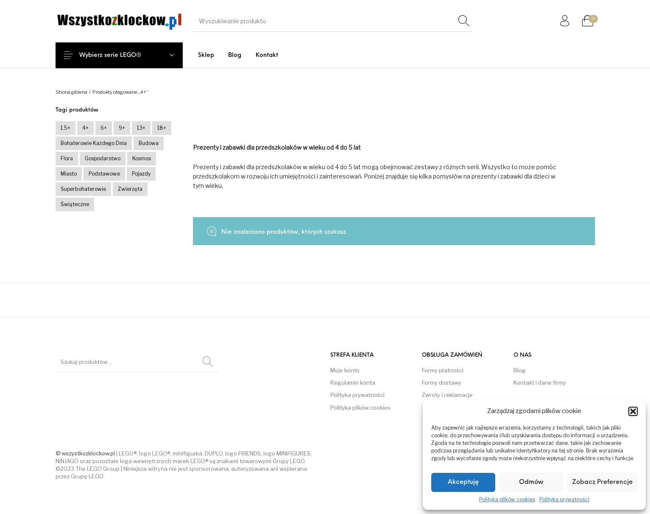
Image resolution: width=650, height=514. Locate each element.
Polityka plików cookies (507, 499)
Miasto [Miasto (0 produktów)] (69, 173)
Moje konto (345, 370)
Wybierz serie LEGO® (117, 55)
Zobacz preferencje (602, 482)
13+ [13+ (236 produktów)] (141, 128)
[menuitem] (206, 55)
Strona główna (71, 92)
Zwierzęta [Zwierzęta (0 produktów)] (130, 189)
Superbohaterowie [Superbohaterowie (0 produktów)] (83, 189)
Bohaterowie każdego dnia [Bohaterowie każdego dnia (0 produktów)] (94, 143)
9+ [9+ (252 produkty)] (122, 128)
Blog (519, 370)
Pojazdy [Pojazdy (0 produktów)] (141, 173)
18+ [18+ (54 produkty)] (161, 128)
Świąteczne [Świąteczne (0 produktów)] (75, 204)
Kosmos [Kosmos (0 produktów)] (141, 158)
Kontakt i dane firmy (539, 382)
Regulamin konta (352, 382)
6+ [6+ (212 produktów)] (103, 128)
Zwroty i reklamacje (447, 394)
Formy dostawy (441, 382)
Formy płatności (442, 370)
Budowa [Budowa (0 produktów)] (149, 143)
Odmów (531, 482)
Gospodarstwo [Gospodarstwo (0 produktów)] (102, 158)
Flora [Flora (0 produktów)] (67, 158)
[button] (633, 411)
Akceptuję (463, 482)
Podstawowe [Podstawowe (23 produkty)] (104, 173)
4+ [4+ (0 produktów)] (85, 128)
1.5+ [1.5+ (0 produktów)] (65, 128)
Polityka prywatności (564, 499)
